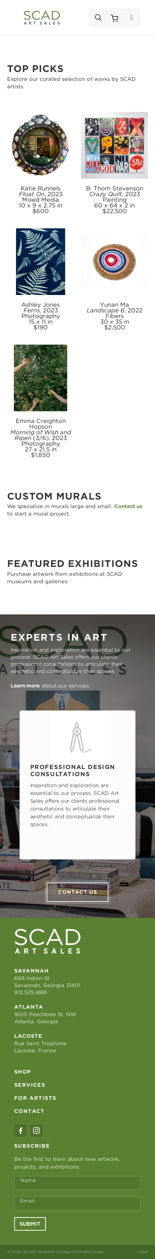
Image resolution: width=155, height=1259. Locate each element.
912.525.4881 (30, 992)
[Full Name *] (77, 1183)
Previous (9, 785)
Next (145, 785)
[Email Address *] (77, 1203)
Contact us (77, 892)
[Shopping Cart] (114, 18)
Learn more (25, 686)
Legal (143, 1251)
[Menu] (131, 17)
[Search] (98, 18)
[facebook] (20, 1130)
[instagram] (36, 1130)
